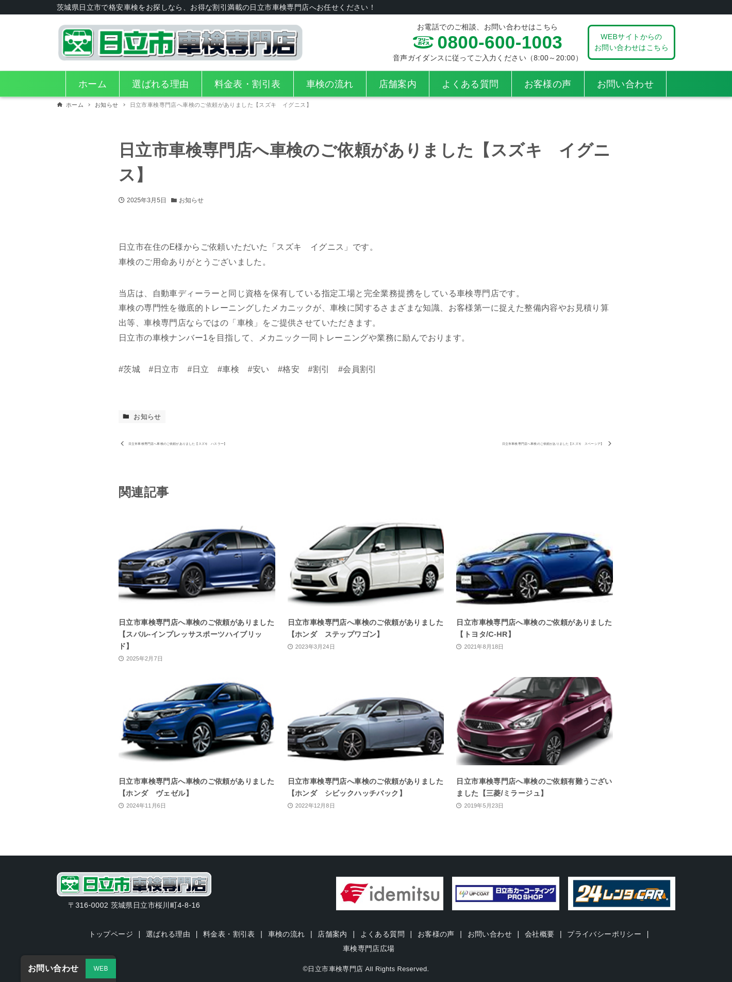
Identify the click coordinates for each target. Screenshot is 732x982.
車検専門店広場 (369, 948)
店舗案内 (332, 934)
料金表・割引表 (229, 934)
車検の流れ (286, 934)
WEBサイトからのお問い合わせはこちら (631, 42)
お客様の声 (436, 934)
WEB (100, 968)
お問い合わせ (490, 934)
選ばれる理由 (167, 934)
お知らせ (191, 200)
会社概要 (540, 934)
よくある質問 (382, 934)
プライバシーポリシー (605, 934)
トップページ (110, 934)
